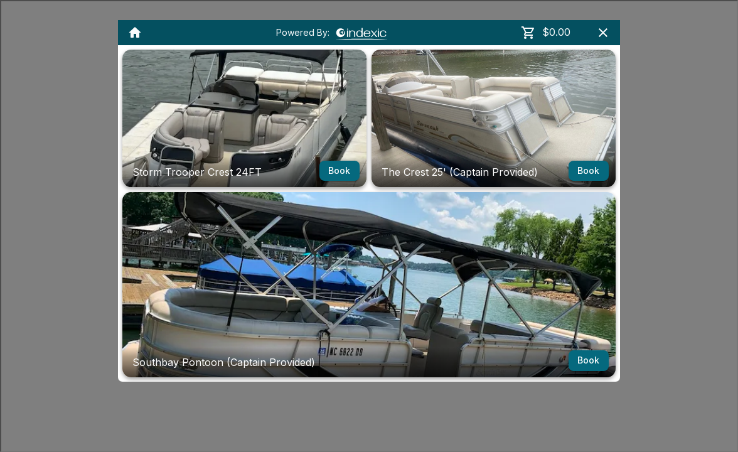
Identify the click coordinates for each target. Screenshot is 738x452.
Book (339, 171)
